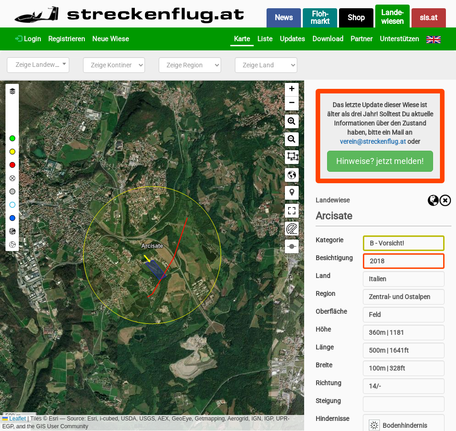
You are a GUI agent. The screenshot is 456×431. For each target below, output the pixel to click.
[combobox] (38, 65)
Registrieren (66, 39)
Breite (324, 365)
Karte (242, 39)
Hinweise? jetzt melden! (380, 161)
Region (325, 293)
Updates (292, 39)
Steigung (328, 400)
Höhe (323, 329)
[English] (434, 38)
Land (323, 275)
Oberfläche (331, 311)
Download (327, 39)
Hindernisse (332, 418)
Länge (325, 347)
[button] (292, 90)
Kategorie (329, 240)
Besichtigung (334, 258)
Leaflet (14, 418)
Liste (264, 39)
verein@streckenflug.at (373, 141)
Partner (361, 39)
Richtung (328, 383)
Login (28, 39)
